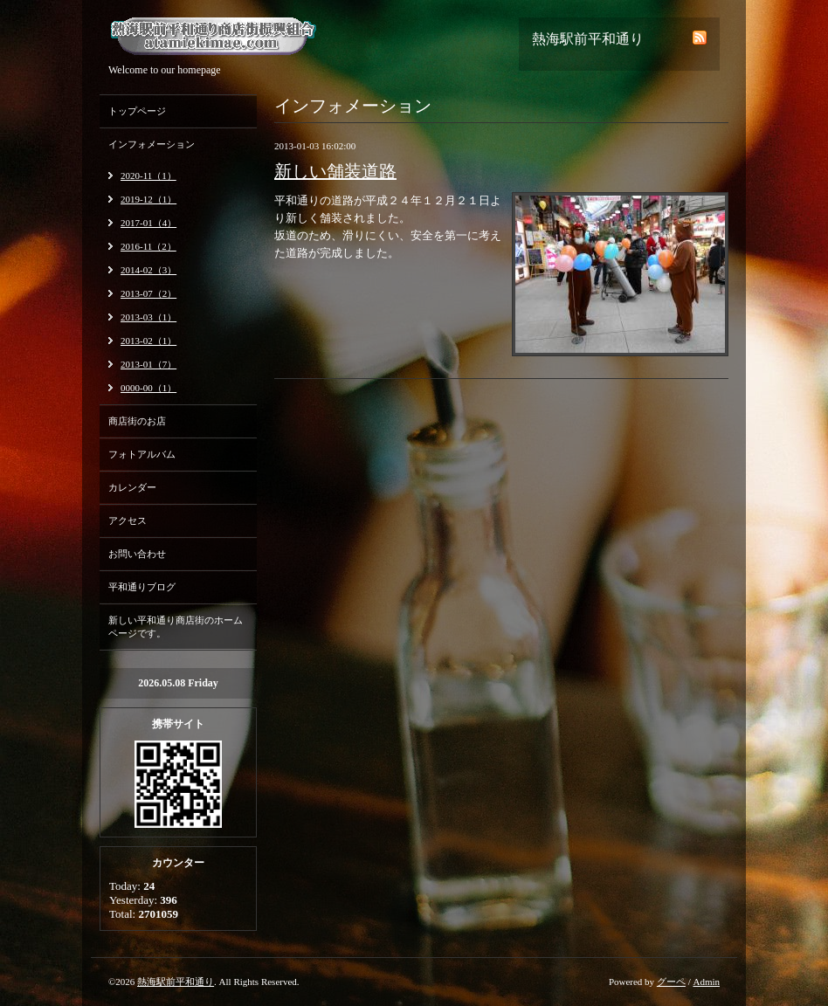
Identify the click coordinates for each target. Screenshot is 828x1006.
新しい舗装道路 (335, 171)
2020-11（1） (148, 175)
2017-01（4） (148, 222)
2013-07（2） (148, 293)
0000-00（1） (148, 387)
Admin (706, 981)
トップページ (137, 111)
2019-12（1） (148, 199)
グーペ (671, 981)
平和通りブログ (142, 587)
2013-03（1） (148, 317)
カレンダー (132, 487)
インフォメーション (151, 144)
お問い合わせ (137, 553)
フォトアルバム (142, 454)
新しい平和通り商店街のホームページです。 (175, 626)
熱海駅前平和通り (175, 981)
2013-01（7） (148, 364)
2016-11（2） (148, 246)
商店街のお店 (137, 421)
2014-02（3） (148, 270)
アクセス (127, 520)
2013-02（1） (148, 340)
